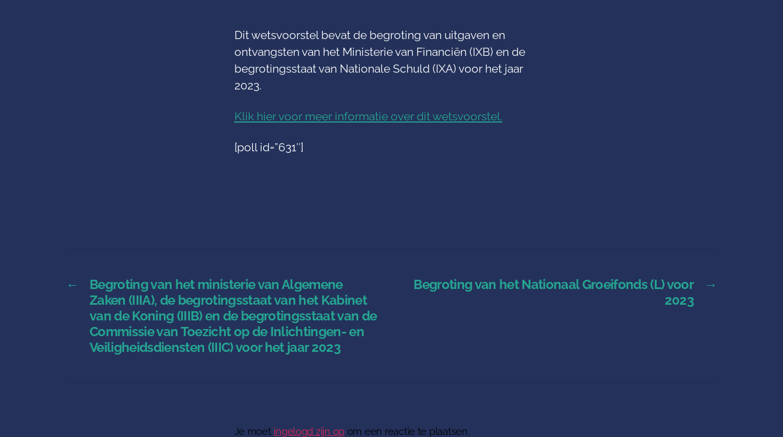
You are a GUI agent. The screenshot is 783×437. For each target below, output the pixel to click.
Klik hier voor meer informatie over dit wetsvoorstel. (368, 116)
